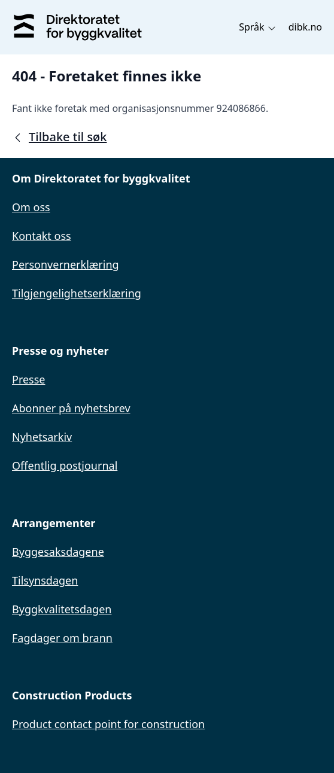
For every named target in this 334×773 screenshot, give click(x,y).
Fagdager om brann (62, 638)
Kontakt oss (41, 236)
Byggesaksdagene (58, 551)
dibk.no (305, 27)
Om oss (31, 207)
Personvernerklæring (65, 264)
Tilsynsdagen (45, 580)
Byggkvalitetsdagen (61, 609)
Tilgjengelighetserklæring (76, 293)
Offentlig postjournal (64, 465)
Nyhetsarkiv (42, 437)
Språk (258, 27)
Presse (28, 379)
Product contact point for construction (108, 724)
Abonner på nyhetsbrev (71, 408)
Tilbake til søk (59, 137)
